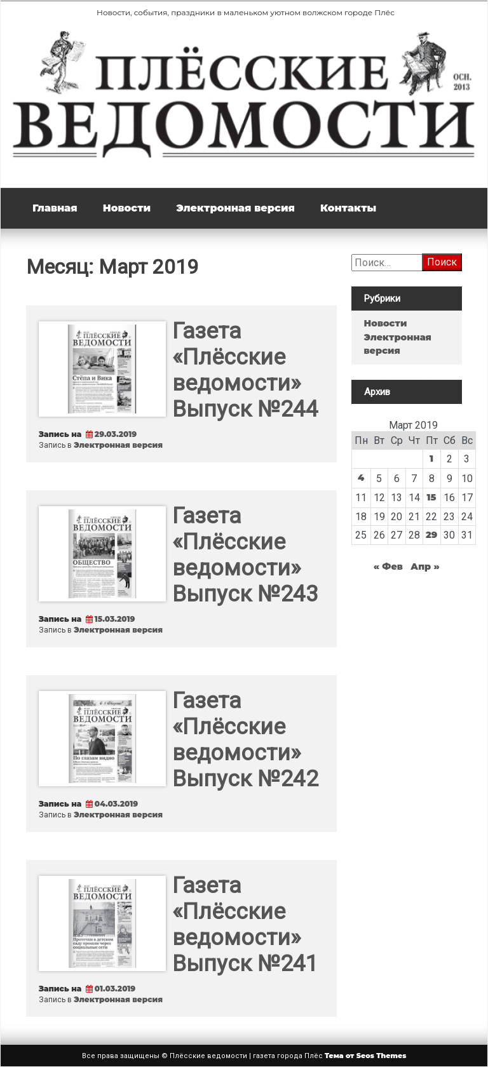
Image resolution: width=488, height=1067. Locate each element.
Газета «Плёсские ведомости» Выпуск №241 (245, 925)
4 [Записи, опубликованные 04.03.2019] (361, 477)
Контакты (348, 208)
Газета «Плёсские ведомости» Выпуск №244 (245, 370)
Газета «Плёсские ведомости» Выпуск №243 (245, 555)
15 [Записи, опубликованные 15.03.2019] (432, 497)
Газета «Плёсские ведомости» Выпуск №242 (245, 740)
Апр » (425, 566)
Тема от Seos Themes (366, 1055)
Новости (127, 208)
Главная (55, 208)
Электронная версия (235, 208)
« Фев (388, 566)
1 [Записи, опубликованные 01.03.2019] (431, 458)
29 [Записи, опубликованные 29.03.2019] (431, 534)
